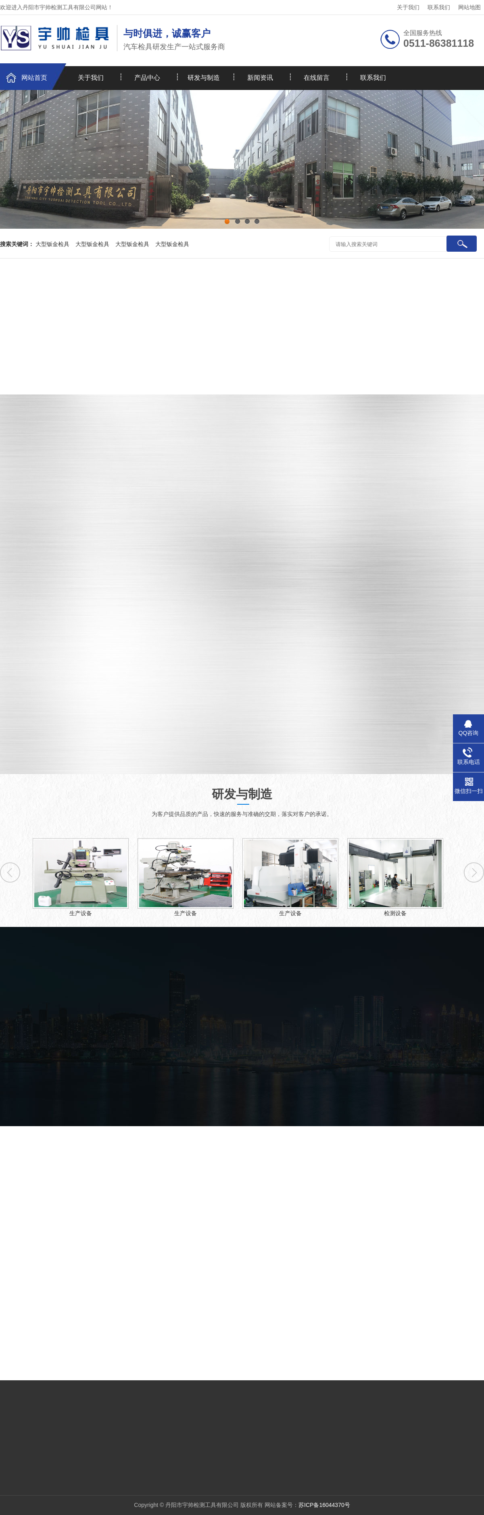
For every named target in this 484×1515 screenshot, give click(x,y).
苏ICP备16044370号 (324, 1505)
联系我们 (439, 7)
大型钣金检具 (52, 244)
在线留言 (317, 77)
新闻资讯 (260, 77)
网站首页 (34, 77)
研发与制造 (204, 77)
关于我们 (408, 7)
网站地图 (469, 7)
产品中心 (147, 77)
